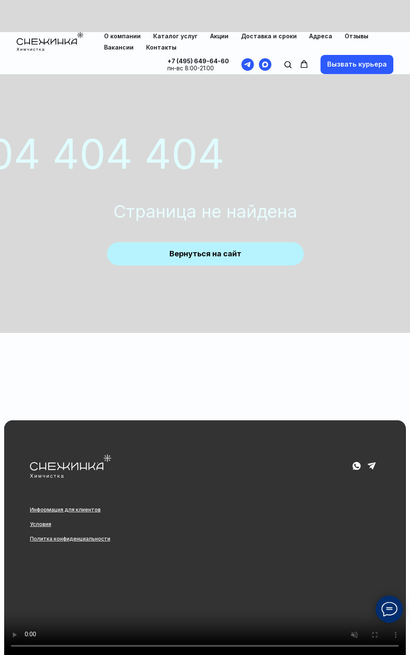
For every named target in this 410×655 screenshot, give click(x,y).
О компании (122, 3)
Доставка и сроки (269, 3)
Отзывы (356, 3)
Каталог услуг (175, 3)
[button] (288, 32)
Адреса (320, 3)
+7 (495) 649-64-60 (198, 28)
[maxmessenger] (265, 32)
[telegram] (247, 32)
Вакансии (119, 15)
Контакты (161, 15)
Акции (219, 3)
